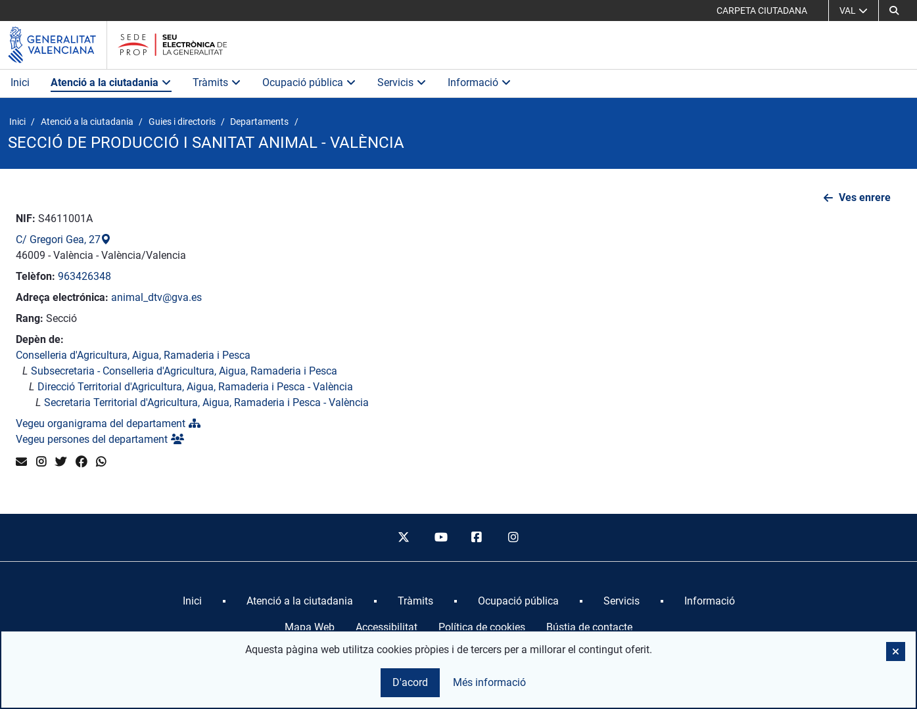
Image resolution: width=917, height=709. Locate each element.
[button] (894, 10)
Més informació (489, 682)
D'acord (410, 682)
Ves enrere (865, 197)
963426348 (84, 276)
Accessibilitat (386, 627)
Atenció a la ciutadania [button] (111, 82)
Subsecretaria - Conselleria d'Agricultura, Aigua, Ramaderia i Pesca (184, 371)
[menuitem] (192, 601)
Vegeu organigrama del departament (108, 423)
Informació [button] (479, 82)
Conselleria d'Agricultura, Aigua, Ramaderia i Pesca (133, 355)
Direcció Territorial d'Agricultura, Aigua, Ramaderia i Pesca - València (195, 386)
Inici (20, 82)
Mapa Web (310, 627)
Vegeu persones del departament (100, 439)
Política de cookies (481, 627)
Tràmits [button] (217, 82)
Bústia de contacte (589, 627)
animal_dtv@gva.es (156, 297)
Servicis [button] (402, 82)
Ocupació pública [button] (309, 82)
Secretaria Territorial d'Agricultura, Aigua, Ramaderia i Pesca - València (206, 402)
